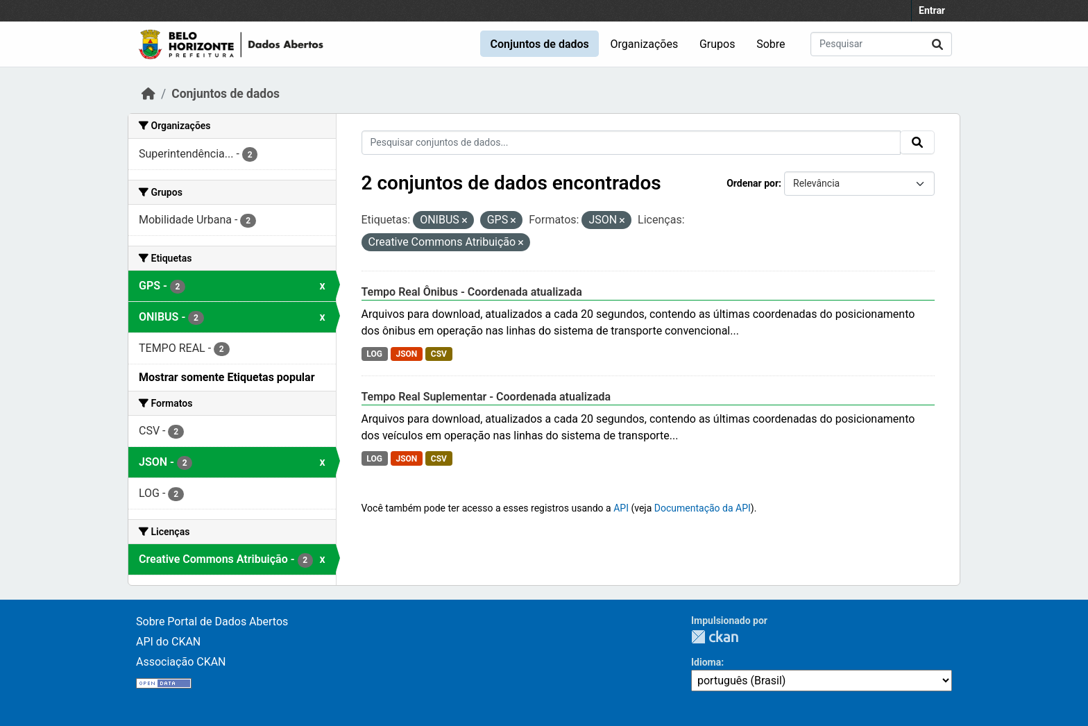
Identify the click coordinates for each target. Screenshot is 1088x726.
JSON (406, 354)
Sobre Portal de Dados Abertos (212, 621)
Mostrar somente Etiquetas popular (227, 377)
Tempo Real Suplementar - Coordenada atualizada (486, 396)
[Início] (148, 94)
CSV (439, 354)
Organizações (645, 44)
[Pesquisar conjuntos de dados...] (881, 44)
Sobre (770, 44)
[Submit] (937, 44)
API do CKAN (168, 641)
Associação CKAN (181, 661)
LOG (374, 354)
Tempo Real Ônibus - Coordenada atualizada (472, 291)
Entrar (932, 10)
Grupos (717, 44)
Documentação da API (702, 508)
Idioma (706, 662)
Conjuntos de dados (539, 44)
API (621, 508)
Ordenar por (752, 183)
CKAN (714, 637)
